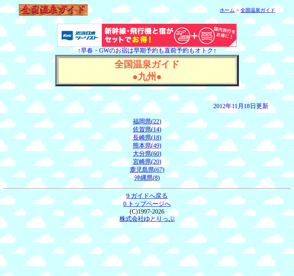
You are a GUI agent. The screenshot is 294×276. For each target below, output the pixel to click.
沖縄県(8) (147, 177)
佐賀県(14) (147, 129)
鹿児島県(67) (147, 169)
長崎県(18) (147, 137)
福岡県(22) (147, 121)
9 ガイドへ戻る (147, 195)
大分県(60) (147, 153)
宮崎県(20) (147, 161)
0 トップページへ (147, 203)
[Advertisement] (147, 97)
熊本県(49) (147, 145)
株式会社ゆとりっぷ (147, 218)
